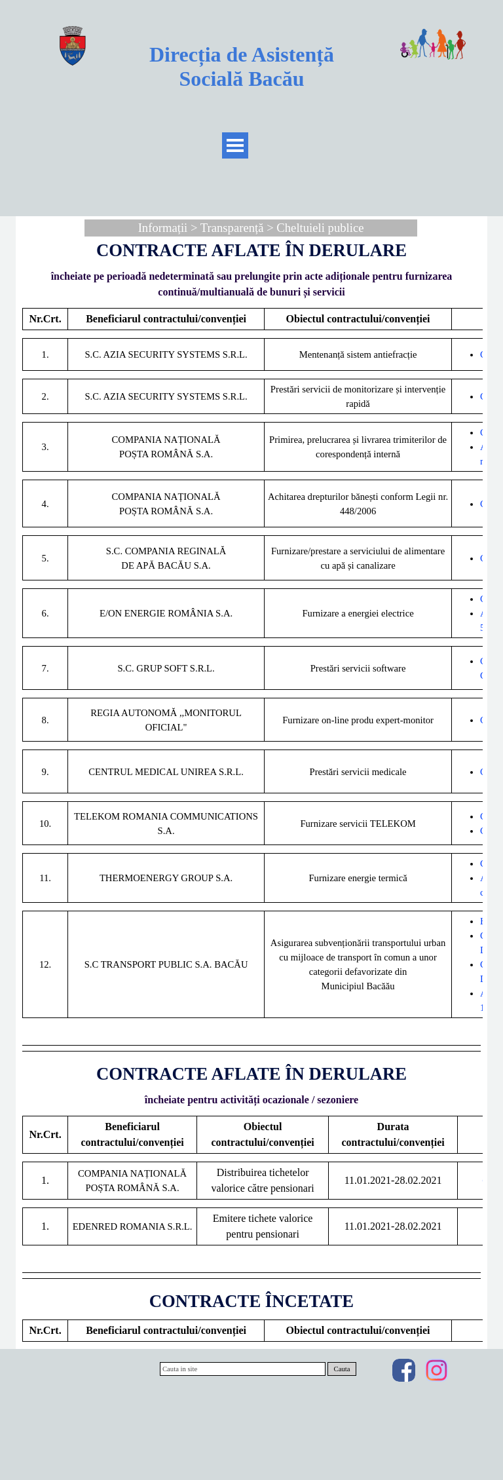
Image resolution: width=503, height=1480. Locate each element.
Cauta (342, 1369)
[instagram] (436, 1370)
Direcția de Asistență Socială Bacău (244, 66)
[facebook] (403, 1370)
